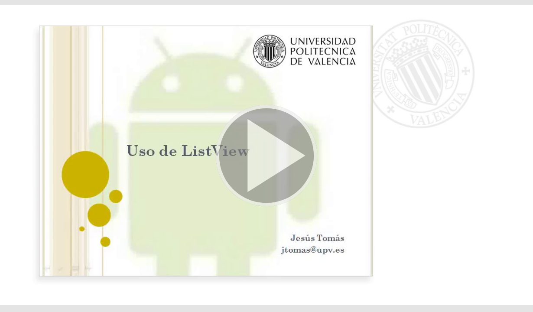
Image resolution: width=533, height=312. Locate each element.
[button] (266, 156)
